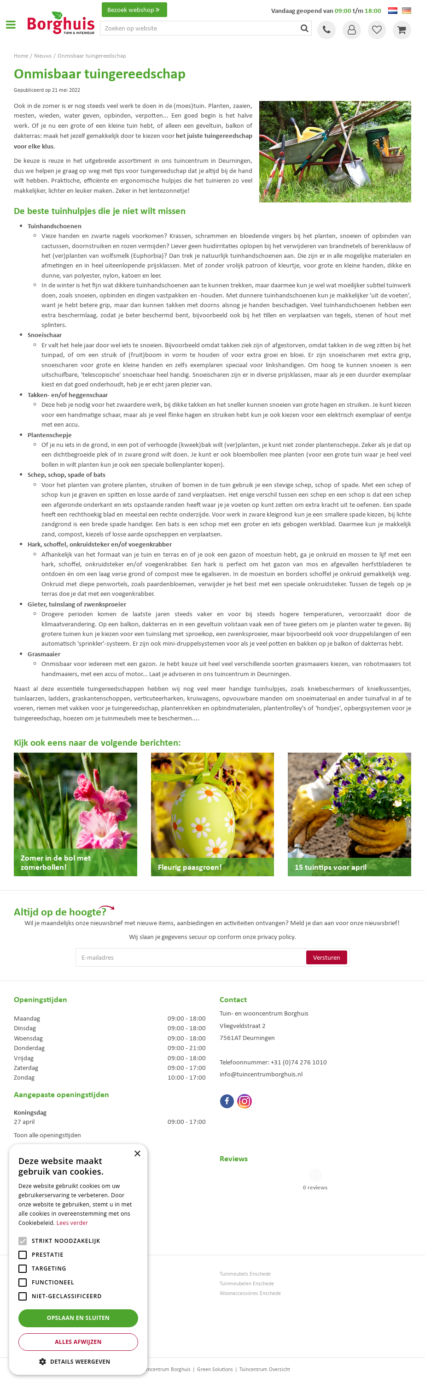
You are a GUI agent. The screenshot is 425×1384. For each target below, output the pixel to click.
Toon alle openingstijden (47, 1135)
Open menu (10, 24)
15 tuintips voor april (331, 867)
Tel (326, 30)
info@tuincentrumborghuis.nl (261, 1074)
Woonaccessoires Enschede (250, 1293)
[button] (78, 1361)
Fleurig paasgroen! (190, 867)
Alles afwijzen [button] (78, 1342)
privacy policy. (276, 936)
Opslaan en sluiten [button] (78, 1318)
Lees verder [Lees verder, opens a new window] (72, 1223)
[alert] (78, 1259)
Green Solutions (215, 1369)
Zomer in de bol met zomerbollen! (56, 862)
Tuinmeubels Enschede (245, 1274)
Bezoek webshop (134, 9)
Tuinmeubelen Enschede (247, 1283)
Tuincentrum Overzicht (264, 1369)
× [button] (137, 1154)
